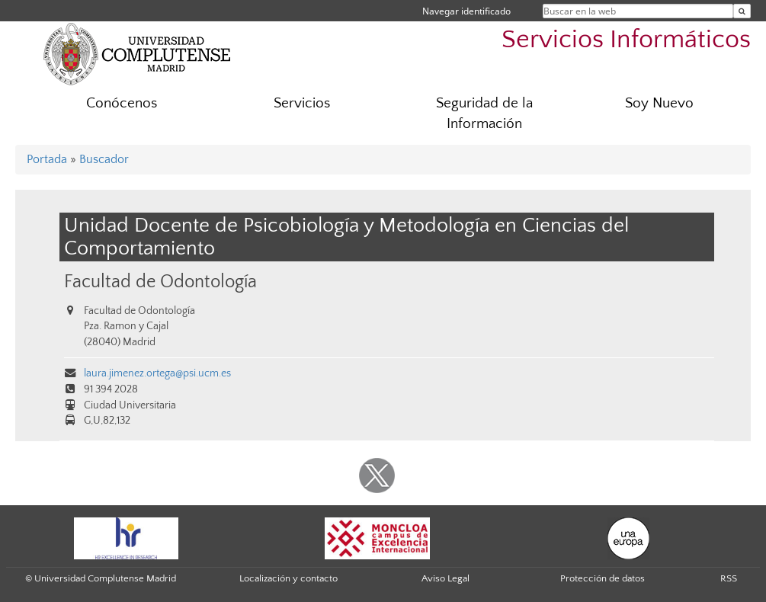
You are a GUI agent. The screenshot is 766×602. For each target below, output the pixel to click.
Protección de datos (602, 578)
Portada (47, 159)
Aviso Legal (445, 578)
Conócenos (121, 103)
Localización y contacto (288, 578)
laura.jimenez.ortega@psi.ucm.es (157, 373)
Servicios (302, 103)
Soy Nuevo (659, 103)
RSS (728, 578)
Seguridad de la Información (484, 113)
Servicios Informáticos (626, 40)
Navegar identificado (466, 11)
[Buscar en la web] (742, 11)
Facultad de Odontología (160, 281)
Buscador (104, 159)
